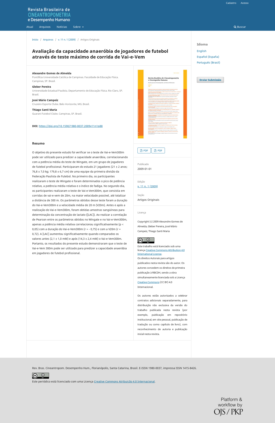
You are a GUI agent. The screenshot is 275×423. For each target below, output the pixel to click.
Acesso (245, 3)
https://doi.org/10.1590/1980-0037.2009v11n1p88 (71, 126)
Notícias (62, 27)
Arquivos (45, 27)
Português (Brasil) (208, 62)
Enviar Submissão (210, 80)
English (201, 51)
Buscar (240, 27)
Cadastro (231, 3)
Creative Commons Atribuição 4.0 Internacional (124, 381)
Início (35, 39)
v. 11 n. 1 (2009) (67, 39)
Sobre (77, 27)
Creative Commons (148, 282)
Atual (29, 27)
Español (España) (208, 57)
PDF (145, 150)
